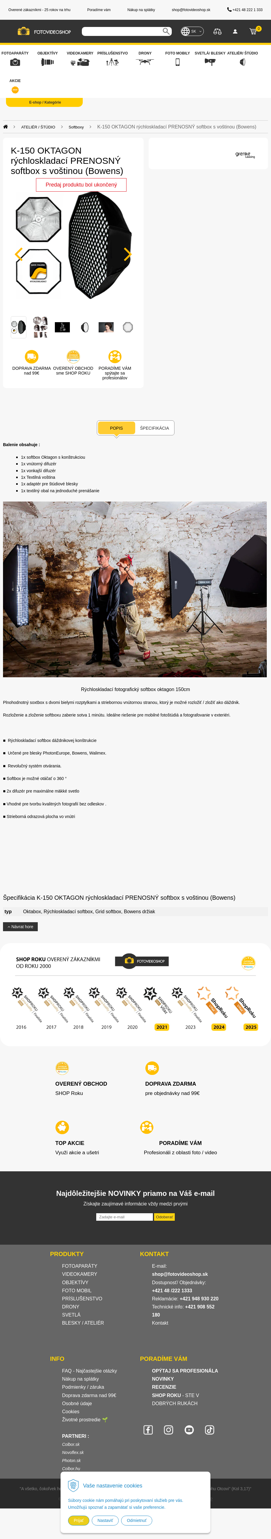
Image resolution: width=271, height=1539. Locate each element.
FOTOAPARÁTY (79, 1266)
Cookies (70, 1411)
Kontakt (160, 1323)
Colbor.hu (71, 1468)
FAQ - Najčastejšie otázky (89, 1370)
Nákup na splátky (80, 1379)
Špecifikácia (154, 428)
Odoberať (164, 1217)
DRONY (70, 1306)
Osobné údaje (77, 1403)
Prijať (79, 1520)
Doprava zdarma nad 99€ (89, 1395)
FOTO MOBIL (76, 1290)
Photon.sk (71, 1460)
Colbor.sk (71, 1444)
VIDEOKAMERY (79, 1274)
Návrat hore (20, 926)
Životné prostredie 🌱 (85, 1419)
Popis (116, 428)
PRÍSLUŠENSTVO (82, 1298)
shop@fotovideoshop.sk (180, 1274)
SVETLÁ (72, 1314)
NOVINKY (163, 1379)
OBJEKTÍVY (75, 1282)
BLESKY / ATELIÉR (83, 1323)
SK (193, 31)
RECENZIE (164, 1387)
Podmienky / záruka (83, 1387)
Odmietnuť (137, 1520)
